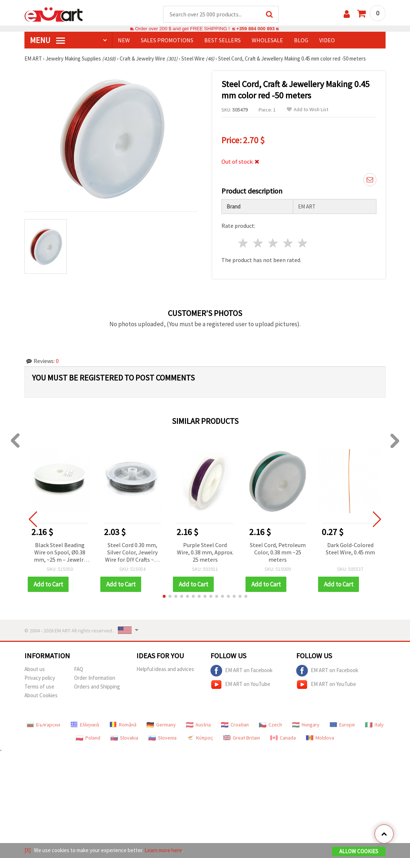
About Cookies (41, 695)
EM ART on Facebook (241, 671)
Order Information (94, 678)
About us (34, 669)
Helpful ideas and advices (165, 669)
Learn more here (163, 850)
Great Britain (241, 738)
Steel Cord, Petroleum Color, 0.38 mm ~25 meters (278, 552)
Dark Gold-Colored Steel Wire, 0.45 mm (350, 549)
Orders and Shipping (97, 686)
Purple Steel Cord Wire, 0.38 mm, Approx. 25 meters (205, 552)
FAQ (78, 669)
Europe (342, 725)
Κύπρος (200, 738)
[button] (164, 596)
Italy (374, 725)
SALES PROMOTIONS (167, 40)
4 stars (288, 243)
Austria (198, 725)
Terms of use (39, 686)
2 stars (258, 243)
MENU (47, 40)
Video (327, 40)
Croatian (235, 725)
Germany (161, 725)
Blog (301, 40)
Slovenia (162, 738)
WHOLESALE (267, 40)
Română (122, 725)
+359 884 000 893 (255, 29)
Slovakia (124, 738)
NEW (124, 40)
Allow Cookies (358, 851)
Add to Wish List (307, 110)
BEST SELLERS (222, 40)
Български (43, 725)
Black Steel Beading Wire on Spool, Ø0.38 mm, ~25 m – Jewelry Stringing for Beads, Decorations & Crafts (60, 553)
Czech (270, 725)
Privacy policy (39, 678)
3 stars (273, 243)
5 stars (302, 243)
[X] (27, 850)
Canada (283, 738)
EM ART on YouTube (240, 685)
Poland (88, 738)
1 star (243, 243)
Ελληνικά (84, 725)
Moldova (320, 738)
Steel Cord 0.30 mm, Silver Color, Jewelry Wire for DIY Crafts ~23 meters (132, 553)
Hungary (306, 725)
